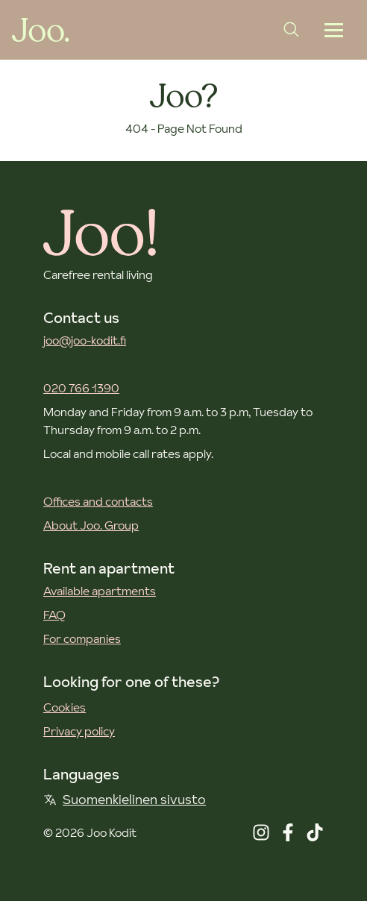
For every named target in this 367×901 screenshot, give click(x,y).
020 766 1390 (81, 388)
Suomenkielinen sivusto (124, 799)
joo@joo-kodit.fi (84, 340)
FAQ (54, 614)
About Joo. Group (91, 525)
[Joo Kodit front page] (40, 30)
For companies (82, 638)
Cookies (64, 707)
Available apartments (99, 591)
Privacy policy (79, 731)
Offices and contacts (98, 501)
